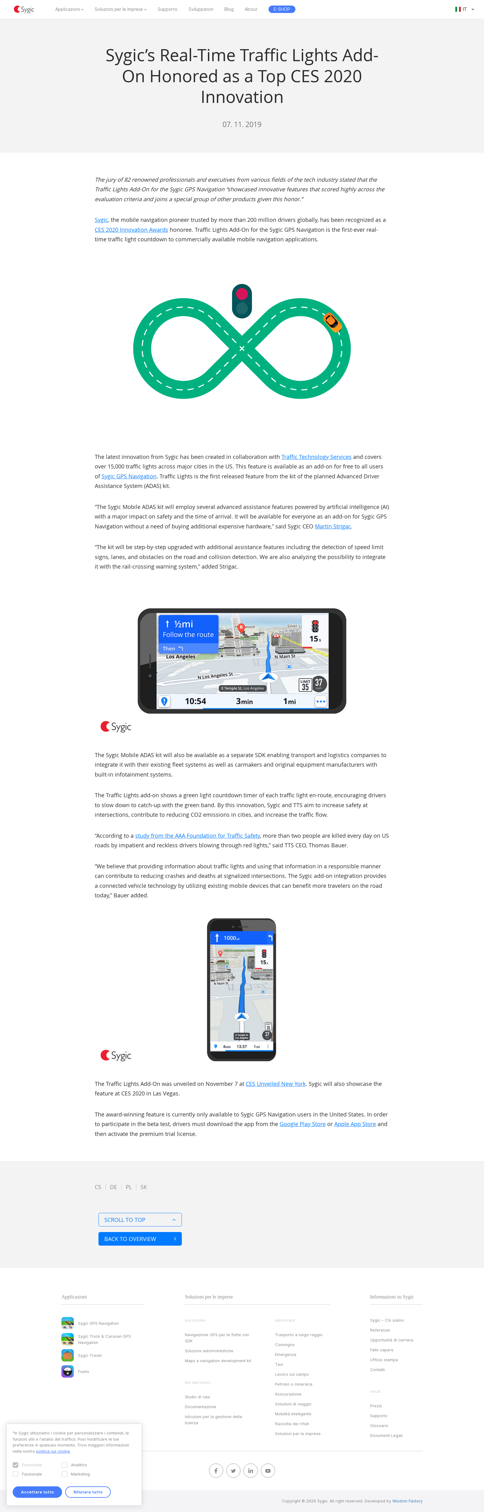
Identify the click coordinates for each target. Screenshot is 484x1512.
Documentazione (200, 1406)
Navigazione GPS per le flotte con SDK (217, 1337)
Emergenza (285, 1354)
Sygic (101, 219)
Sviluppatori (201, 9)
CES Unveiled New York (276, 1083)
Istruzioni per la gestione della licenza (213, 1419)
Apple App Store (355, 1124)
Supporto (167, 9)
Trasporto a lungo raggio (299, 1334)
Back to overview (140, 1239)
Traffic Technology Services (317, 456)
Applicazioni (67, 9)
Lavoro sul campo (292, 1374)
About (251, 9)
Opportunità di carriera (391, 1339)
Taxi (279, 1364)
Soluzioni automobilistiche (209, 1350)
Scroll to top (140, 1219)
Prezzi (376, 1405)
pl (129, 1187)
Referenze (380, 1330)
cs (98, 1187)
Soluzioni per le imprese (119, 9)
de (113, 1187)
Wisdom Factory (407, 1500)
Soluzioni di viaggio (293, 1403)
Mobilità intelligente (293, 1413)
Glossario (379, 1425)
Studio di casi (197, 1396)
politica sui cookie (53, 1451)
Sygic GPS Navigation (129, 476)
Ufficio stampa (384, 1359)
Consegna (284, 1344)
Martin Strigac (333, 526)
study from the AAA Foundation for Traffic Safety (197, 835)
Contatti (377, 1369)
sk (143, 1187)
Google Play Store (303, 1124)
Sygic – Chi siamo (387, 1320)
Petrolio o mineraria (293, 1384)
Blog (229, 9)
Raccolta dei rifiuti (292, 1423)
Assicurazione (288, 1393)
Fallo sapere (382, 1349)
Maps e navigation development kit (218, 1360)
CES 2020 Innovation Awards (131, 229)
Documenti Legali (386, 1435)
